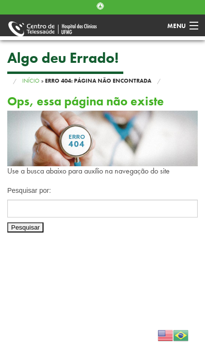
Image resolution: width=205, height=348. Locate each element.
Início (31, 81)
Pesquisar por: (29, 190)
